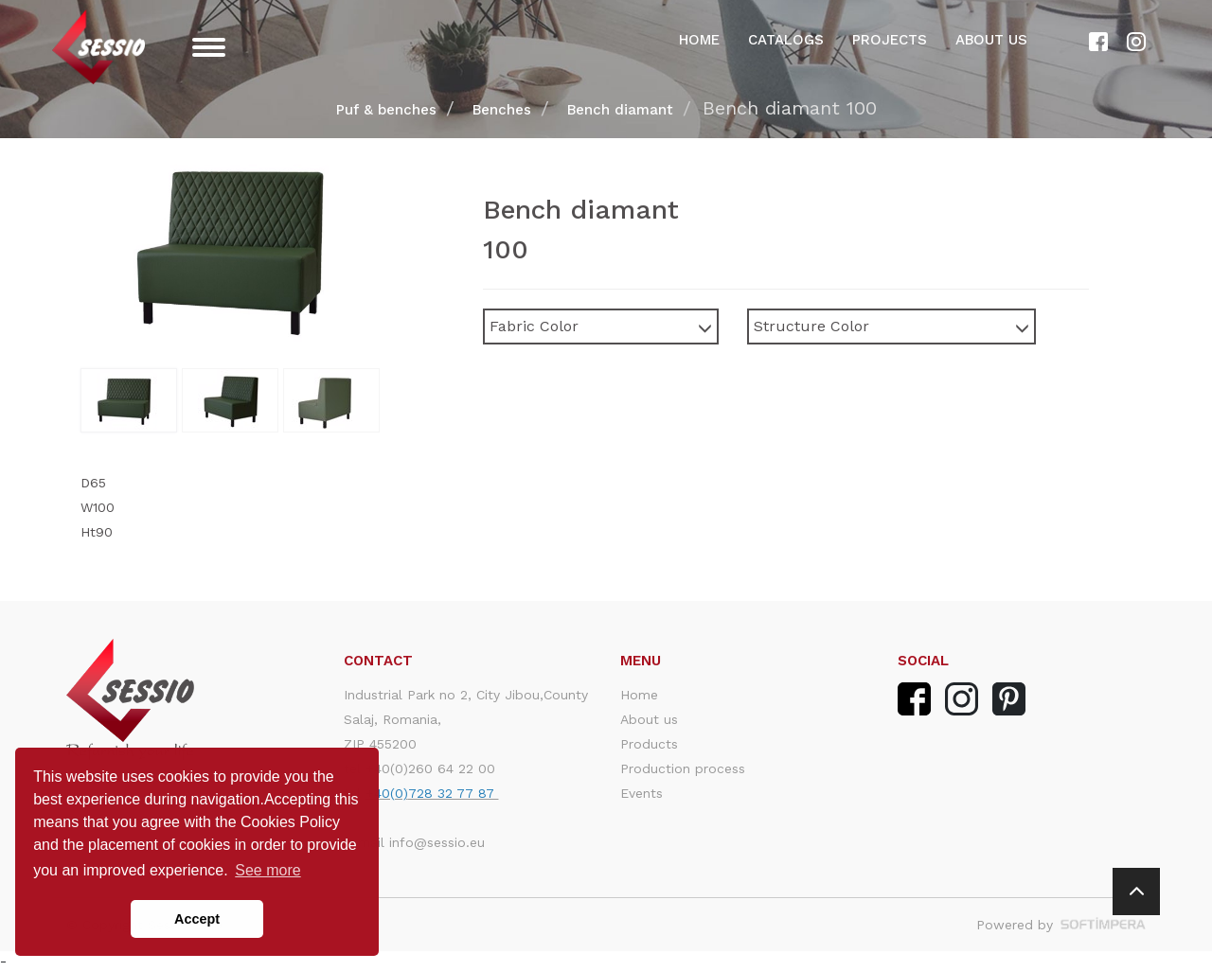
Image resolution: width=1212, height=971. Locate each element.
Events (641, 793)
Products (649, 743)
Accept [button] (197, 919)
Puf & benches (386, 109)
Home (699, 39)
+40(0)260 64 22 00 (430, 768)
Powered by (1061, 924)
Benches (501, 109)
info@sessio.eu (437, 842)
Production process (682, 768)
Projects (889, 39)
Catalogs (786, 39)
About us (991, 39)
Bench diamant (620, 109)
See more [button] (267, 870)
